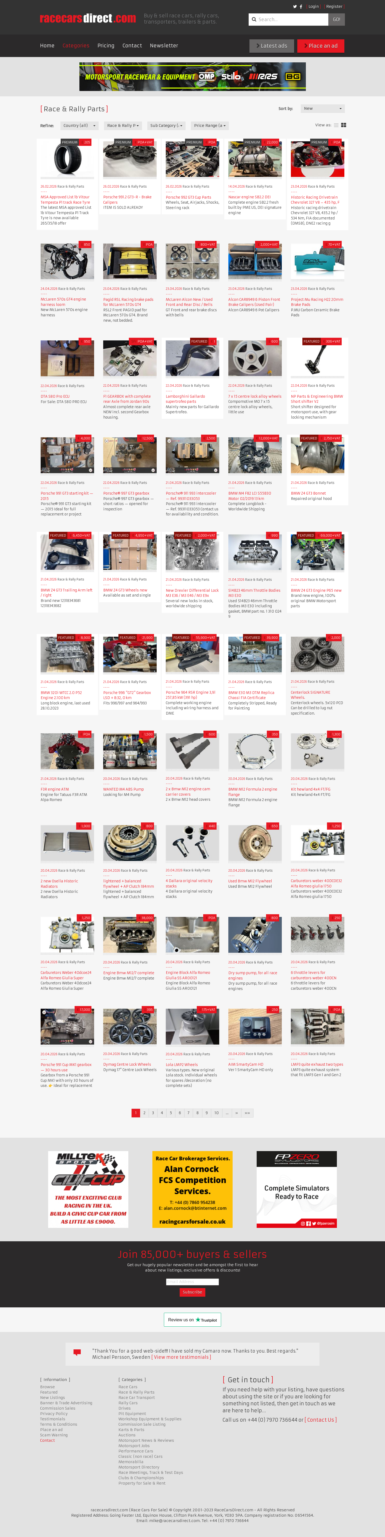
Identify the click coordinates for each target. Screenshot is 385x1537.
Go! (336, 19)
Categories (76, 46)
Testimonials (52, 1419)
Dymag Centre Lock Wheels (127, 1064)
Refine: (47, 125)
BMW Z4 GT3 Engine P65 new (316, 590)
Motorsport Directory (138, 1467)
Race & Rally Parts (136, 1392)
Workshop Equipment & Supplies (150, 1419)
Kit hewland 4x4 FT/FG (310, 789)
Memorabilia (131, 1461)
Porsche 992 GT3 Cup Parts (188, 197)
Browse (47, 1386)
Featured (48, 1392)
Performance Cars (135, 1451)
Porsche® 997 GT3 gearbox (126, 493)
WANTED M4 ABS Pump (123, 789)
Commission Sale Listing (141, 1424)
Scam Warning (54, 1435)
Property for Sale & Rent (141, 1483)
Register (334, 6)
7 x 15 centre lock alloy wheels (255, 396)
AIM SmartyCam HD (245, 1064)
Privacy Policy (54, 1413)
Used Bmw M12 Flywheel (250, 881)
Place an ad (321, 46)
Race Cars (127, 1386)
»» (247, 1112)
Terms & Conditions (58, 1424)
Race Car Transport (136, 1397)
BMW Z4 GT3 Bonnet (308, 493)
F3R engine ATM (55, 789)
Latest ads (271, 46)
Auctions (127, 1435)
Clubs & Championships (141, 1477)
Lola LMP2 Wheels (182, 1064)
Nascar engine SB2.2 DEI (249, 197)
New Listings (52, 1397)
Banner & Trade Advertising (66, 1403)
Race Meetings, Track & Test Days (150, 1472)
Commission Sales (57, 1408)
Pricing (106, 46)
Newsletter (164, 46)
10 (216, 1112)
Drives (124, 1408)
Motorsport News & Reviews (146, 1440)
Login (314, 6)
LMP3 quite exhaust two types (317, 1064)
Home (47, 46)
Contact (132, 46)
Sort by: (286, 108)
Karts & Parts (131, 1429)
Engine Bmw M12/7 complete (128, 973)
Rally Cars (128, 1403)
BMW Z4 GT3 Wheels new (125, 590)
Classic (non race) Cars (140, 1456)
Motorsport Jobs (134, 1445)
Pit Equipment (132, 1413)
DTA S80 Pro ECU (55, 396)
